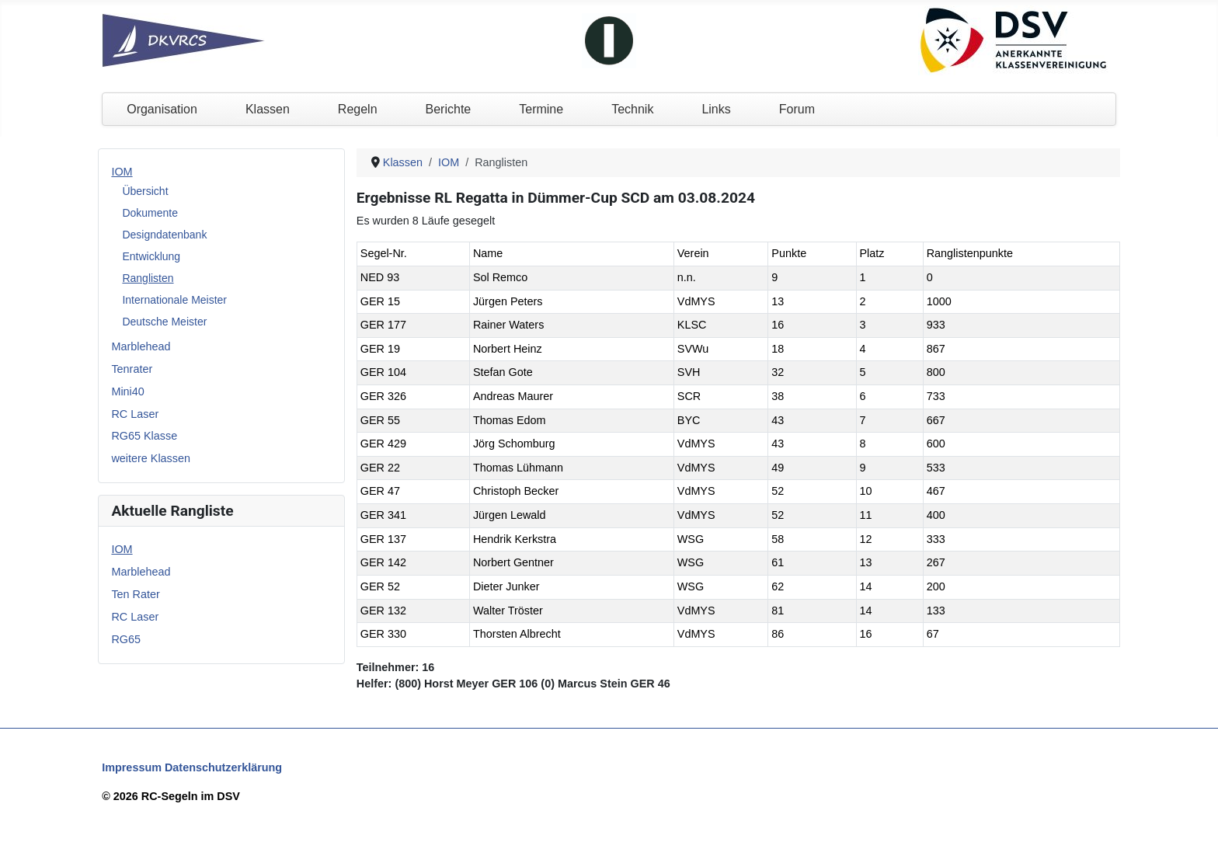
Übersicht (145, 191)
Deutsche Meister (164, 321)
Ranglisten (147, 278)
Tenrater (131, 369)
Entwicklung (151, 256)
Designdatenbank (164, 234)
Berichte (449, 109)
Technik (632, 109)
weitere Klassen (150, 458)
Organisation (162, 109)
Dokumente (150, 213)
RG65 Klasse (144, 436)
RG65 (126, 639)
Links (715, 109)
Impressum (132, 767)
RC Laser (134, 414)
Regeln (358, 109)
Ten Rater (135, 594)
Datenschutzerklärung (223, 767)
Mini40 (127, 391)
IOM (121, 171)
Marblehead (140, 346)
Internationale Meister (174, 300)
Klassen (267, 109)
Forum (797, 109)
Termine (541, 109)
